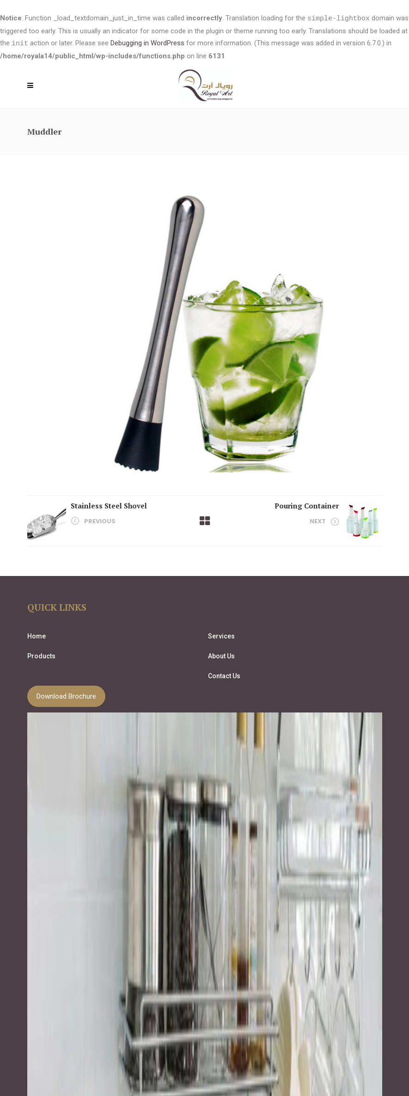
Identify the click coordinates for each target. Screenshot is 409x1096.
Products (41, 655)
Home (36, 635)
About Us (221, 655)
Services (221, 635)
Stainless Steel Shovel (109, 504)
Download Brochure (66, 695)
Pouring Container (307, 504)
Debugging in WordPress (147, 43)
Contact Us (224, 675)
